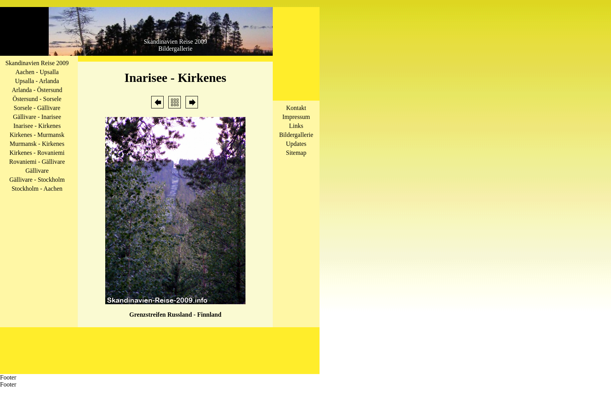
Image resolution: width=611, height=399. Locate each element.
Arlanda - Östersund (37, 90)
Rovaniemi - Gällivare (37, 161)
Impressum (296, 116)
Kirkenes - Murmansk (37, 134)
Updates (296, 143)
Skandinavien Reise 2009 (37, 63)
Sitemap (296, 152)
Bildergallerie (296, 134)
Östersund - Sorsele (36, 99)
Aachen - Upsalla (36, 72)
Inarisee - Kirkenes (37, 125)
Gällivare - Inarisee (37, 116)
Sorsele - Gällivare (37, 108)
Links (296, 125)
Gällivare (37, 170)
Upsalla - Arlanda (37, 81)
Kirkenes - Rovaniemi (36, 152)
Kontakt (296, 108)
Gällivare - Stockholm (37, 179)
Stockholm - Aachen (37, 188)
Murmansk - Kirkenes (37, 143)
